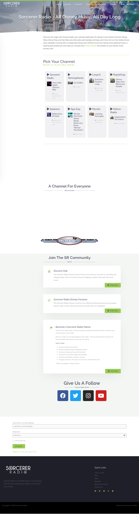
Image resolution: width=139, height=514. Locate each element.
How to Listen (100, 4)
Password (16, 432)
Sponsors (98, 481)
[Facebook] (95, 491)
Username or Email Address (23, 423)
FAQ (96, 476)
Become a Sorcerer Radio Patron (73, 327)
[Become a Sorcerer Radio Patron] (51, 328)
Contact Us (99, 487)
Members (130, 4)
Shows (88, 4)
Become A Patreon (102, 484)
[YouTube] (104, 491)
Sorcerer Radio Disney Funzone (70, 299)
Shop (122, 4)
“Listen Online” (90, 46)
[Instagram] (108, 491)
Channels (67, 4)
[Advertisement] (86, 160)
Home (59, 4)
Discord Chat (60, 270)
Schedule (78, 4)
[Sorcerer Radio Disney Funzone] (49, 300)
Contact (113, 4)
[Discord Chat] (49, 272)
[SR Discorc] (112, 491)
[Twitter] (99, 491)
